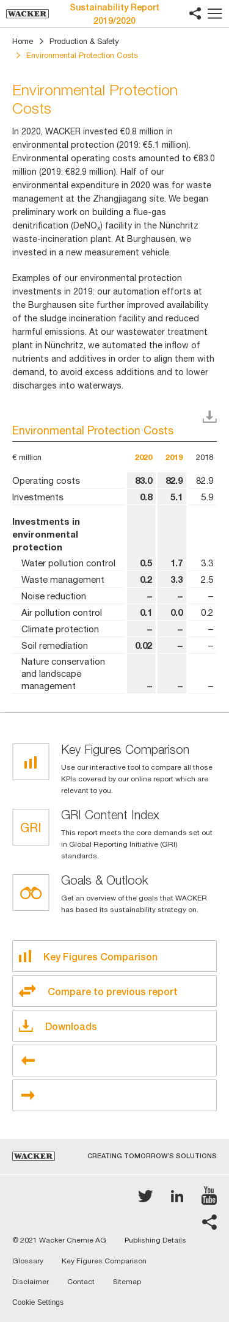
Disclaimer (30, 1281)
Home (22, 41)
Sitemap (127, 1281)
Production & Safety (84, 41)
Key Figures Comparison (104, 1261)
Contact (81, 1281)
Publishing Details (155, 1240)
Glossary (27, 1261)
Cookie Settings (38, 1303)
